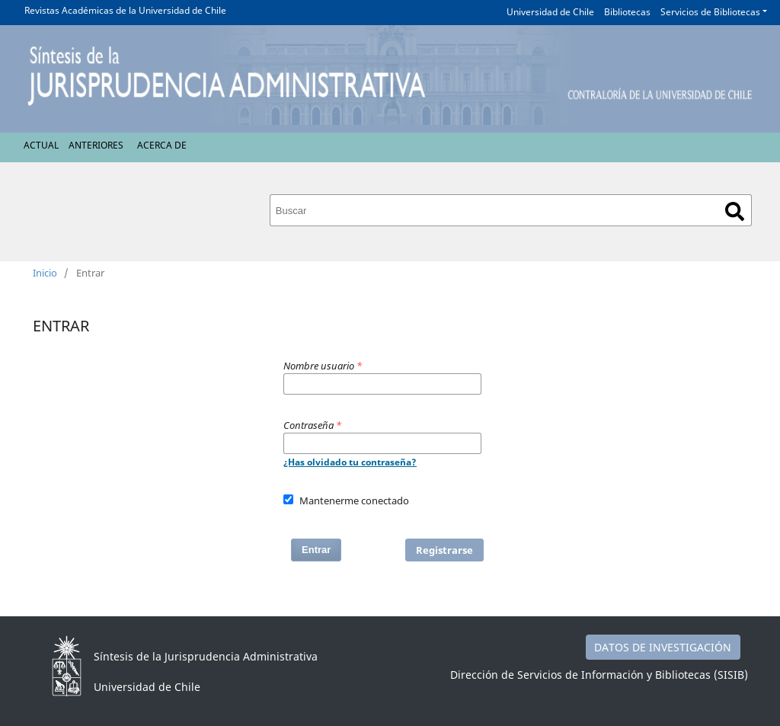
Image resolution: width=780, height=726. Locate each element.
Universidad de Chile (550, 11)
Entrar (316, 549)
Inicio (45, 273)
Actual (41, 145)
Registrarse (444, 550)
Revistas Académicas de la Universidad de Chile (125, 10)
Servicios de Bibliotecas (710, 11)
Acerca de (162, 145)
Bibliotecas (627, 11)
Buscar (734, 211)
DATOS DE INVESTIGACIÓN (662, 647)
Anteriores (96, 145)
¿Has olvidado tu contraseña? (350, 462)
